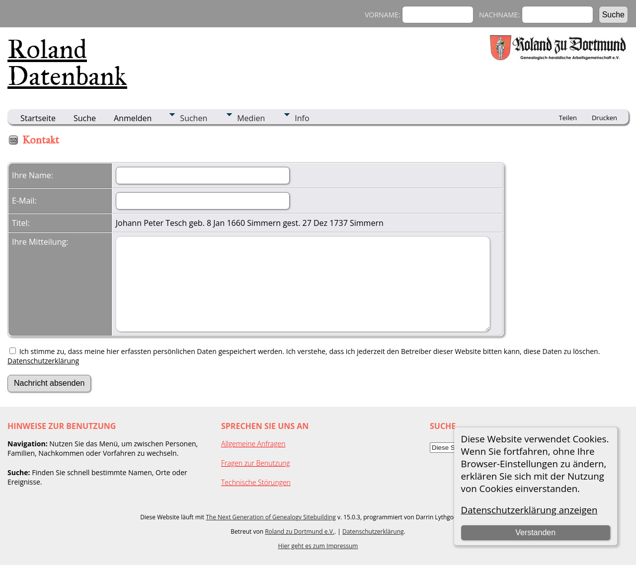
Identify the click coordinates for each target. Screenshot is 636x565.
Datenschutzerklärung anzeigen (529, 509)
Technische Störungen (256, 482)
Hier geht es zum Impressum (318, 546)
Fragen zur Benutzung (255, 463)
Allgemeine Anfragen (253, 443)
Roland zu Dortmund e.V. (299, 531)
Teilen (568, 117)
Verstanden (535, 532)
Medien (251, 118)
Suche (85, 118)
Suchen (193, 118)
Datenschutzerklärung (43, 360)
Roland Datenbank (67, 62)
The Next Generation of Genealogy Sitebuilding (271, 517)
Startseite (38, 118)
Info (302, 118)
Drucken (604, 117)
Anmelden (133, 118)
